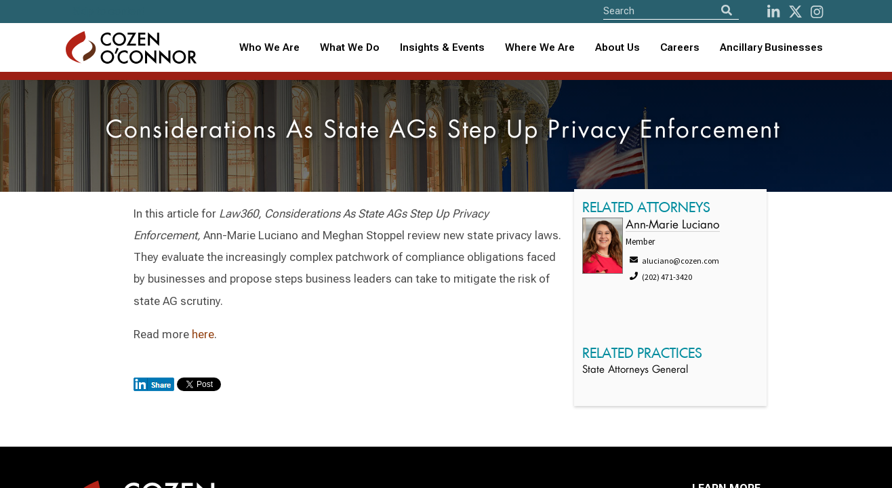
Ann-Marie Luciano (673, 225)
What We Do (350, 47)
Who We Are (269, 47)
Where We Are (540, 47)
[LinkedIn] (773, 12)
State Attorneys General (635, 370)
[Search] (726, 10)
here (203, 334)
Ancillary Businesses (771, 47)
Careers (680, 47)
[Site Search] (671, 10)
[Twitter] (795, 12)
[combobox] (442, 48)
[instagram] (817, 12)
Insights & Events (442, 47)
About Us (617, 47)
